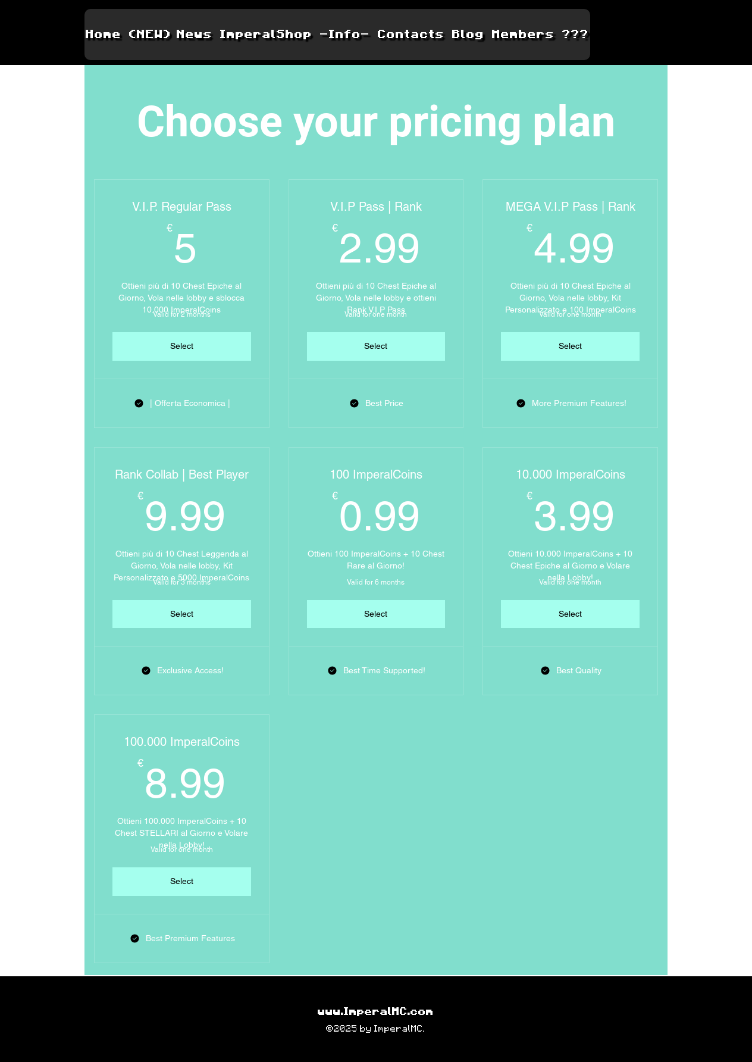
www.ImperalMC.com (376, 1012)
